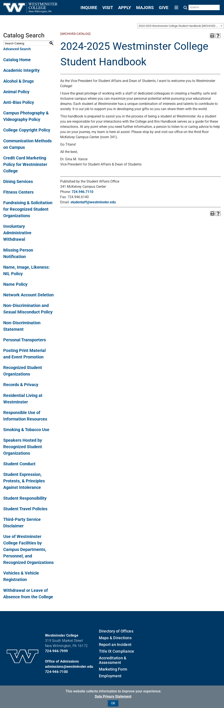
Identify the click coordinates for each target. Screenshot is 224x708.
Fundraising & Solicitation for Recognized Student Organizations (27, 209)
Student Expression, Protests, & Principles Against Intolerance (24, 481)
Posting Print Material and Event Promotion (24, 354)
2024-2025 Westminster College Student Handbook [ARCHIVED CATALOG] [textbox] (181, 25)
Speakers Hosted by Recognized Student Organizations (22, 447)
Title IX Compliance (116, 651)
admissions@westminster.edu (69, 667)
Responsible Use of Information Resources (25, 416)
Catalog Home (17, 59)
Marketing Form (113, 669)
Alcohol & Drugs (18, 81)
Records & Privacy (20, 384)
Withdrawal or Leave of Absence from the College (28, 593)
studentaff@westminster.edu (93, 202)
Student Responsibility (25, 498)
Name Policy (15, 284)
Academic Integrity (21, 70)
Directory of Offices (116, 631)
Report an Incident (115, 644)
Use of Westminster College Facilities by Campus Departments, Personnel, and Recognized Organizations (28, 549)
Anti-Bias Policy (18, 102)
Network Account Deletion (28, 294)
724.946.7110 (82, 192)
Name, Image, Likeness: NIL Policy (26, 270)
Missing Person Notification (18, 253)
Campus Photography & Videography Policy (26, 116)
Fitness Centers (18, 192)
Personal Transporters (24, 339)
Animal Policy (16, 91)
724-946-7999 (56, 651)
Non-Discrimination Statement (21, 326)
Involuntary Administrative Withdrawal (17, 233)
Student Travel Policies (25, 508)
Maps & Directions (115, 638)
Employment (110, 676)
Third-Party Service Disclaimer (22, 522)
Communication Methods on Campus (27, 144)
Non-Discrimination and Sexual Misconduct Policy (28, 309)
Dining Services (18, 181)
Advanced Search (17, 49)
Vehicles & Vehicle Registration (21, 576)
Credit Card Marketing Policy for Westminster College (25, 164)
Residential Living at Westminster (22, 399)
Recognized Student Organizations (22, 371)
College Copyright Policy (26, 130)
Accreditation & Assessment (113, 660)
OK (113, 703)
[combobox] (180, 25)
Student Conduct (19, 463)
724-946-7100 (56, 672)
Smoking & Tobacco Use (26, 429)
